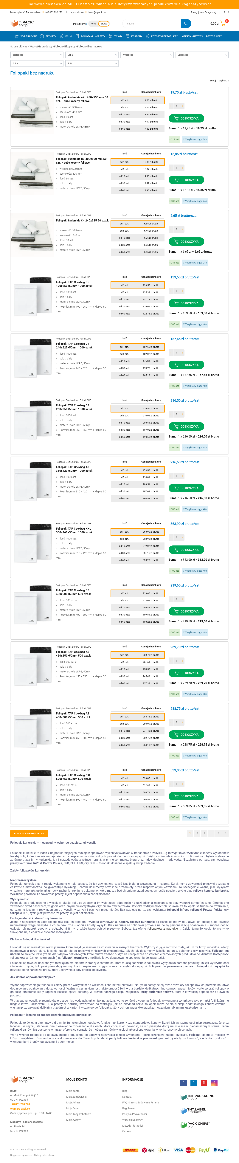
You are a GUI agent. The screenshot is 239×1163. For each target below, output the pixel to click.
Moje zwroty (73, 1119)
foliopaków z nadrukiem (163, 928)
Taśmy (115, 36)
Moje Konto (73, 1090)
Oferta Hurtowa (192, 36)
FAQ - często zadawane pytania (140, 1102)
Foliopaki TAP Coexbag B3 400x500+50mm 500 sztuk (73, 592)
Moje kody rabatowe (78, 1114)
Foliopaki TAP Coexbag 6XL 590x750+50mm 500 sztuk (73, 777)
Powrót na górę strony (29, 833)
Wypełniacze (26, 36)
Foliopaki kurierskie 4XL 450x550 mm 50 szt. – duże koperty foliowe (82, 99)
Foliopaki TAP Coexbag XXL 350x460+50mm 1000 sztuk (74, 530)
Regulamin (128, 1108)
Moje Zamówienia (76, 1096)
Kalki (65, 36)
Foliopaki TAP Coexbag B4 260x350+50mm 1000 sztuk (74, 407)
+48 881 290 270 (53, 12)
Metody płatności (132, 1125)
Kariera (126, 1131)
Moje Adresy (73, 1102)
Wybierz (224, 80)
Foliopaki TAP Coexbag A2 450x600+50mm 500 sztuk (73, 715)
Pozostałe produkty (161, 36)
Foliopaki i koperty (90, 36)
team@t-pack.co (96, 12)
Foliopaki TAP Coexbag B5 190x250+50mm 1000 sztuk (74, 284)
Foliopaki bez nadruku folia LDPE (73, 92)
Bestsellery (214, 36)
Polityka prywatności (134, 1114)
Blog (125, 1090)
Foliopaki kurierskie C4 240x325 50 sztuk (82, 220)
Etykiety (48, 36)
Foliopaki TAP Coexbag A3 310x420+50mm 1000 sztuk (74, 468)
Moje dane (72, 1108)
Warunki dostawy (132, 1119)
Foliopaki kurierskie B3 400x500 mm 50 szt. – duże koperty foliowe (81, 160)
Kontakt (127, 1096)
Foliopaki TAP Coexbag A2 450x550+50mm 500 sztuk (73, 653)
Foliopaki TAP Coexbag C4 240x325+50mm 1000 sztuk (74, 345)
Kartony (133, 36)
